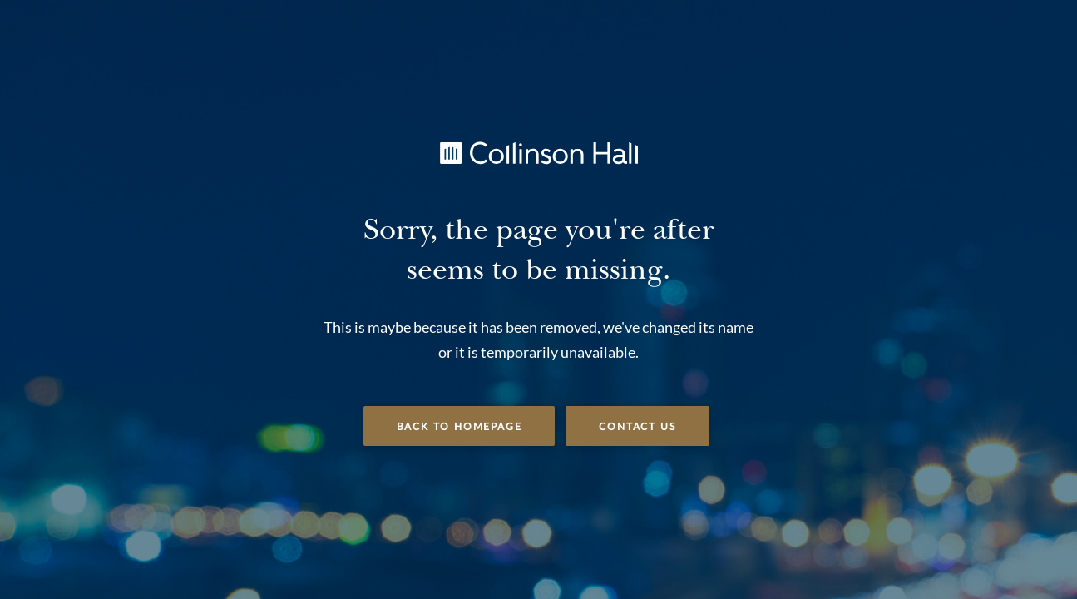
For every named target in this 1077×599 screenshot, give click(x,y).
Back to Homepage (459, 427)
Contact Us (637, 427)
